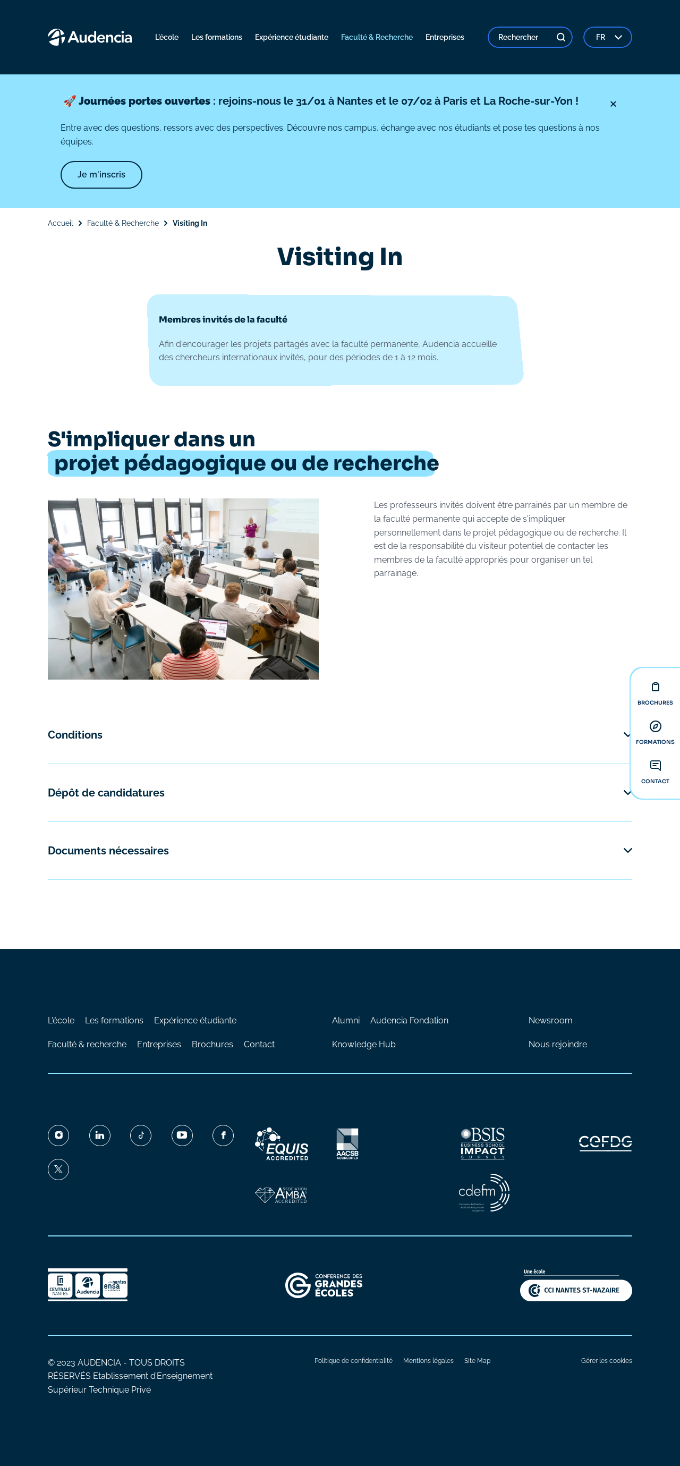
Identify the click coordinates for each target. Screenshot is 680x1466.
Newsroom (551, 1020)
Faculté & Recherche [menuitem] (377, 37)
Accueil (60, 223)
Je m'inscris (101, 175)
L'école (61, 1020)
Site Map (477, 1361)
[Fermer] (613, 104)
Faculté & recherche (87, 1044)
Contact (259, 1044)
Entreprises (159, 1044)
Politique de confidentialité (353, 1361)
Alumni (346, 1020)
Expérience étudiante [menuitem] (291, 37)
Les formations (114, 1020)
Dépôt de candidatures (106, 792)
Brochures (212, 1044)
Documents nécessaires (108, 850)
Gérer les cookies (606, 1361)
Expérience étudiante (195, 1020)
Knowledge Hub (364, 1044)
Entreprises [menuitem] (445, 37)
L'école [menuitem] (166, 37)
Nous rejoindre (558, 1044)
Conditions (75, 734)
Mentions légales (428, 1361)
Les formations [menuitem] (216, 37)
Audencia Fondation (409, 1020)
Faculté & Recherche (123, 223)
